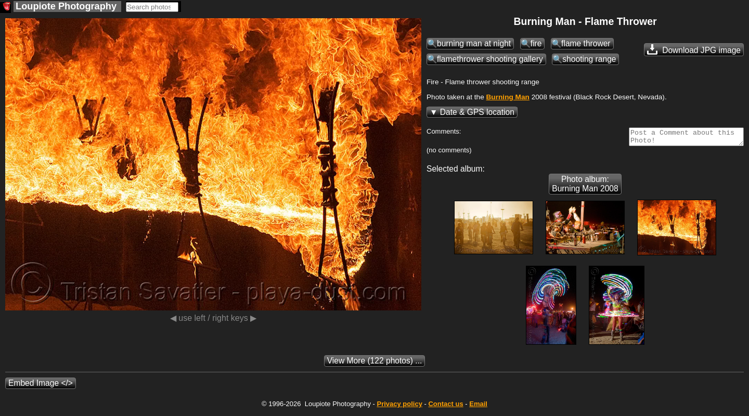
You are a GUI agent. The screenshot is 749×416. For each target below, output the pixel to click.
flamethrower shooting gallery (490, 59)
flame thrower (585, 43)
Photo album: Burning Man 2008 (585, 187)
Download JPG (694, 49)
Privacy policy (399, 407)
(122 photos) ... (374, 363)
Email (478, 407)
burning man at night (474, 43)
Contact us (445, 407)
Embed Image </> (40, 386)
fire (536, 43)
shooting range (589, 59)
